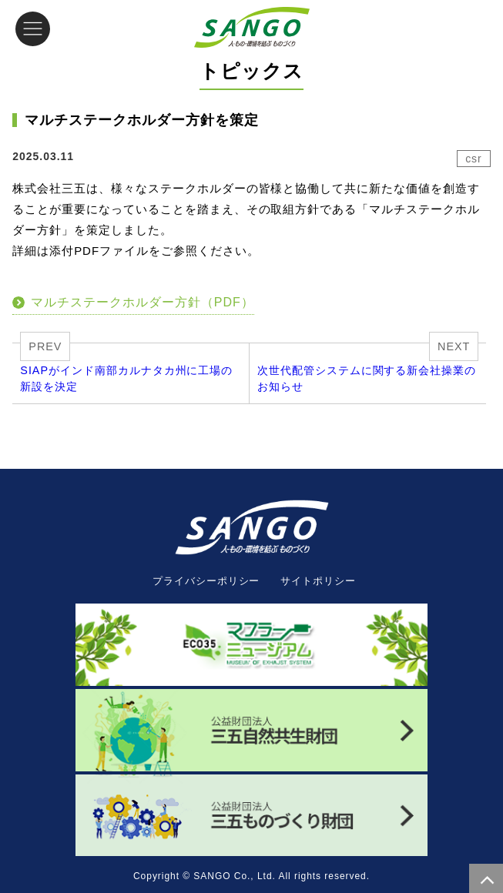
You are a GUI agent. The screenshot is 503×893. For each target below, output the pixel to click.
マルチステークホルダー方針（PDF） (142, 302)
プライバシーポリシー (206, 581)
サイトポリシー (318, 581)
